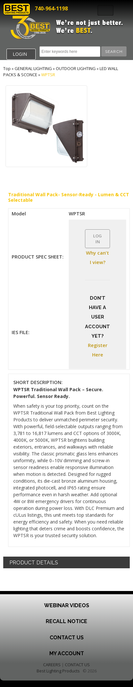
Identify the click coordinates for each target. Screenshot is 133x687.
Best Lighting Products (58, 671)
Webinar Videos (66, 605)
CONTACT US (77, 665)
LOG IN (97, 239)
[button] (114, 51)
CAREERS (52, 665)
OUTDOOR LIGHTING (76, 68)
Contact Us (67, 637)
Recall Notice (66, 621)
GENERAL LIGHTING (33, 68)
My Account (66, 653)
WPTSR (48, 75)
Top (7, 68)
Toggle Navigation (105, 10)
